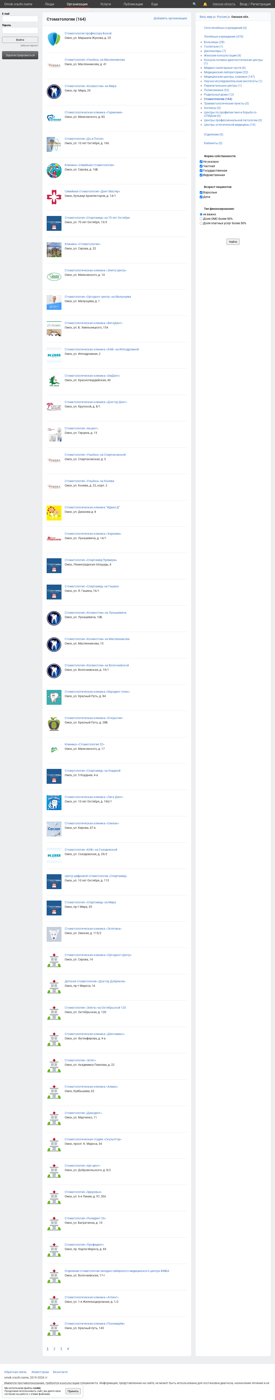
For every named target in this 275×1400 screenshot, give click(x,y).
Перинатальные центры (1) (223, 85)
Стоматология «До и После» (84, 138)
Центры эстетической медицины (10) (229, 124)
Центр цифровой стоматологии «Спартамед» (96, 876)
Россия (222, 16)
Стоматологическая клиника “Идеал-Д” (92, 507)
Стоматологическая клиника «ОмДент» (92, 375)
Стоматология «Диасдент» (83, 1113)
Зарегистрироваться (20, 55)
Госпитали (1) (213, 46)
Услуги (105, 4)
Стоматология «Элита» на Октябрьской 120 (95, 1007)
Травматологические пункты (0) (226, 103)
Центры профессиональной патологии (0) (233, 120)
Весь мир (206, 16)
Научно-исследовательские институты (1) (233, 81)
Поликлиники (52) (216, 90)
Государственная (213, 170)
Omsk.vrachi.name (18, 4)
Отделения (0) (213, 134)
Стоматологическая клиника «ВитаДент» (94, 323)
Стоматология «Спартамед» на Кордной (92, 770)
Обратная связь (15, 1372)
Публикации (133, 4)
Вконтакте (60, 1372)
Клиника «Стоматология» (83, 244)
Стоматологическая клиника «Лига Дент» (94, 797)
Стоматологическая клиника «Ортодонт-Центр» (98, 955)
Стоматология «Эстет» (80, 1060)
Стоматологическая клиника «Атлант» (92, 1297)
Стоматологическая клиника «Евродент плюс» (97, 691)
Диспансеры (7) (215, 51)
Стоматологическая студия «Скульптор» (93, 1139)
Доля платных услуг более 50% (223, 223)
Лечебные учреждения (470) (223, 36)
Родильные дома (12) (219, 94)
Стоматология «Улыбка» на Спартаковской (95, 454)
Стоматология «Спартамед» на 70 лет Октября (97, 217)
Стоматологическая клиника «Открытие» (94, 718)
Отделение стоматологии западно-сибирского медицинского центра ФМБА (117, 1271)
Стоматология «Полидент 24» (85, 1218)
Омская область (224, 4)
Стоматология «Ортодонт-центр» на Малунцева (98, 296)
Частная (207, 166)
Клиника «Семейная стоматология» (89, 165)
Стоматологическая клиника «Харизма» (93, 533)
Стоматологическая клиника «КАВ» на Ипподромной (102, 349)
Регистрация (261, 4)
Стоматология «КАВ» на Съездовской (91, 849)
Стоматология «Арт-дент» (83, 1165)
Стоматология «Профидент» (84, 1244)
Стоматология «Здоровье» (83, 1192)
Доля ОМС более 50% (216, 218)
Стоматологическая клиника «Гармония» (94, 112)
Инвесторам (40, 1372)
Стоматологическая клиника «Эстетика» (93, 928)
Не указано (209, 161)
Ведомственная (212, 175)
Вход (243, 4)
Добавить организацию (170, 18)
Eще (154, 4)
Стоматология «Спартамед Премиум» (91, 560)
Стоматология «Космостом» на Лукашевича (95, 612)
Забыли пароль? (29, 45)
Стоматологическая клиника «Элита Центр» (96, 270)
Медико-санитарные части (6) (225, 67)
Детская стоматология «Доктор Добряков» (95, 981)
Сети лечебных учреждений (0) (225, 28)
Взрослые (208, 192)
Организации (77, 4)
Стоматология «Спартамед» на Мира (90, 902)
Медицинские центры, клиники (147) (229, 76)
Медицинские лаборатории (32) (226, 72)
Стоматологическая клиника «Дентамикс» (95, 1034)
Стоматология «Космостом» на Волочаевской (97, 665)
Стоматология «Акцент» (81, 428)
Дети (205, 197)
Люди (49, 4)
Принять (73, 1391)
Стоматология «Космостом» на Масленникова (97, 639)
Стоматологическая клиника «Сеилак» (92, 823)
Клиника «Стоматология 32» (85, 744)
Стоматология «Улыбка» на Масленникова (95, 59)
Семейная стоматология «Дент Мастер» (92, 191)
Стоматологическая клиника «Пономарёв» (95, 1323)
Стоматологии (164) (218, 99)
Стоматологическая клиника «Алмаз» (91, 1086)
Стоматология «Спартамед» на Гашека (92, 586)
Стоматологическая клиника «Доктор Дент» (96, 402)
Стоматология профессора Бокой (88, 33)
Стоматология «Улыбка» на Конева (89, 481)
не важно (208, 214)
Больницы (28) (214, 42)
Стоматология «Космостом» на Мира (90, 86)
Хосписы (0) (212, 108)
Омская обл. (240, 16)
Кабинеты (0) (213, 143)
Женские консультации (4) (222, 55)
